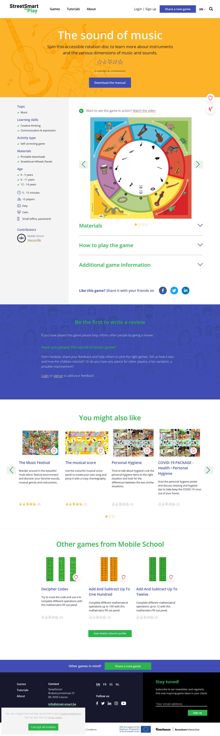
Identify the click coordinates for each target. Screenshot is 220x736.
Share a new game (178, 9)
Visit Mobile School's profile (110, 633)
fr (104, 684)
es (111, 684)
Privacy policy (55, 717)
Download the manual (110, 83)
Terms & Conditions (87, 729)
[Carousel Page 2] (139, 224)
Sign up (197, 712)
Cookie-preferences (70, 713)
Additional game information (141, 264)
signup (58, 376)
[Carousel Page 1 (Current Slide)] (136, 224)
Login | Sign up (145, 9)
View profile (34, 240)
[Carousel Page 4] (146, 224)
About (91, 9)
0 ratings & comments (110, 71)
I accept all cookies (43, 727)
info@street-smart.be (62, 704)
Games (55, 9)
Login (45, 376)
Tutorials (73, 9)
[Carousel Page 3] (142, 224)
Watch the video (144, 111)
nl (117, 684)
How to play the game (141, 245)
